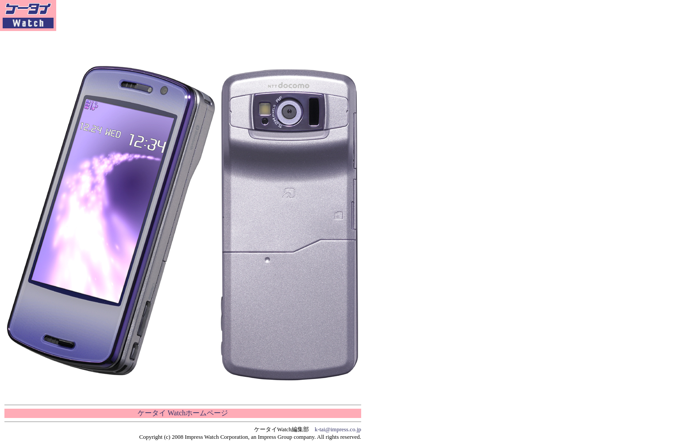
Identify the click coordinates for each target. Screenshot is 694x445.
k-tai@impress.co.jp (338, 429)
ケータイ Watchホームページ (183, 413)
